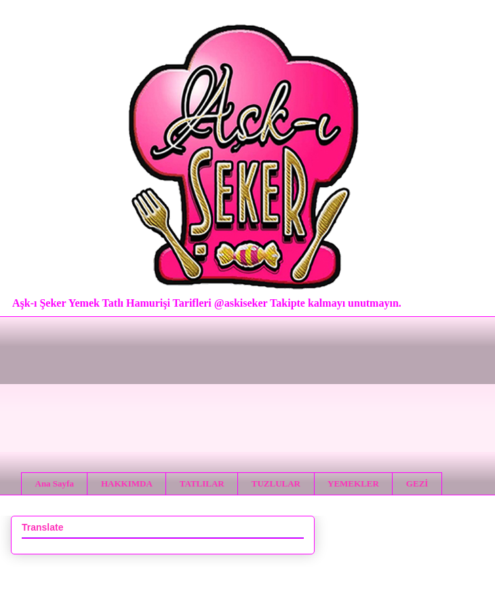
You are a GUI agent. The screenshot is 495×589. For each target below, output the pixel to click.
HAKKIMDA (127, 483)
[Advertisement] (247, 384)
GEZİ (417, 483)
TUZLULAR (276, 483)
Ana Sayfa (54, 483)
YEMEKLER (353, 483)
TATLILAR (202, 483)
